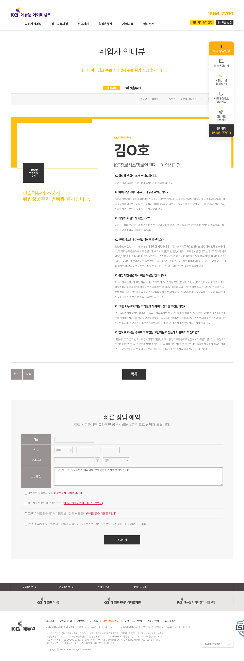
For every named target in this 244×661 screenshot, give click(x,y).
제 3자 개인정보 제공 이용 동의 (64, 503)
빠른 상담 (227, 22)
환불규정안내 (153, 621)
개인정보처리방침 (111, 621)
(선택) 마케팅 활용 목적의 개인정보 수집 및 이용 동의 (70, 513)
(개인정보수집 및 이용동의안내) (65, 492)
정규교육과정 (59, 24)
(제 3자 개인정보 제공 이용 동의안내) (83, 503)
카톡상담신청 (66, 587)
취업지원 (83, 24)
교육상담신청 (29, 587)
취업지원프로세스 (221, 115)
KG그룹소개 (170, 621)
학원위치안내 (140, 587)
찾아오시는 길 (65, 621)
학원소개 (148, 24)
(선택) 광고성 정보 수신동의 (86, 523)
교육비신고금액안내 (133, 621)
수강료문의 (103, 587)
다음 (28, 374)
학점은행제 (106, 24)
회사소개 (50, 621)
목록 (134, 374)
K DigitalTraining (221, 79)
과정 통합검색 (221, 62)
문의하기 (122, 539)
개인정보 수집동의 (54, 492)
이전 (16, 374)
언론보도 (81, 621)
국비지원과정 (33, 24)
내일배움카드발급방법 (221, 97)
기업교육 (127, 24)
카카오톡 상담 (205, 22)
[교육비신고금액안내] (105, 627)
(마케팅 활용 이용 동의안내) (101, 513)
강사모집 (94, 621)
